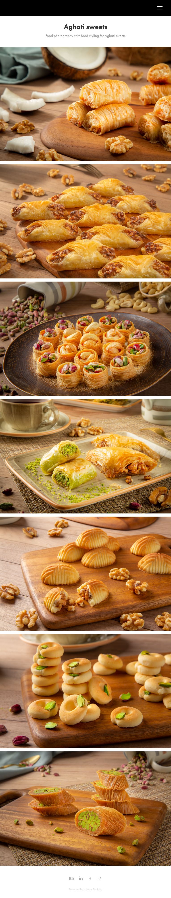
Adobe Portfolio (93, 889)
